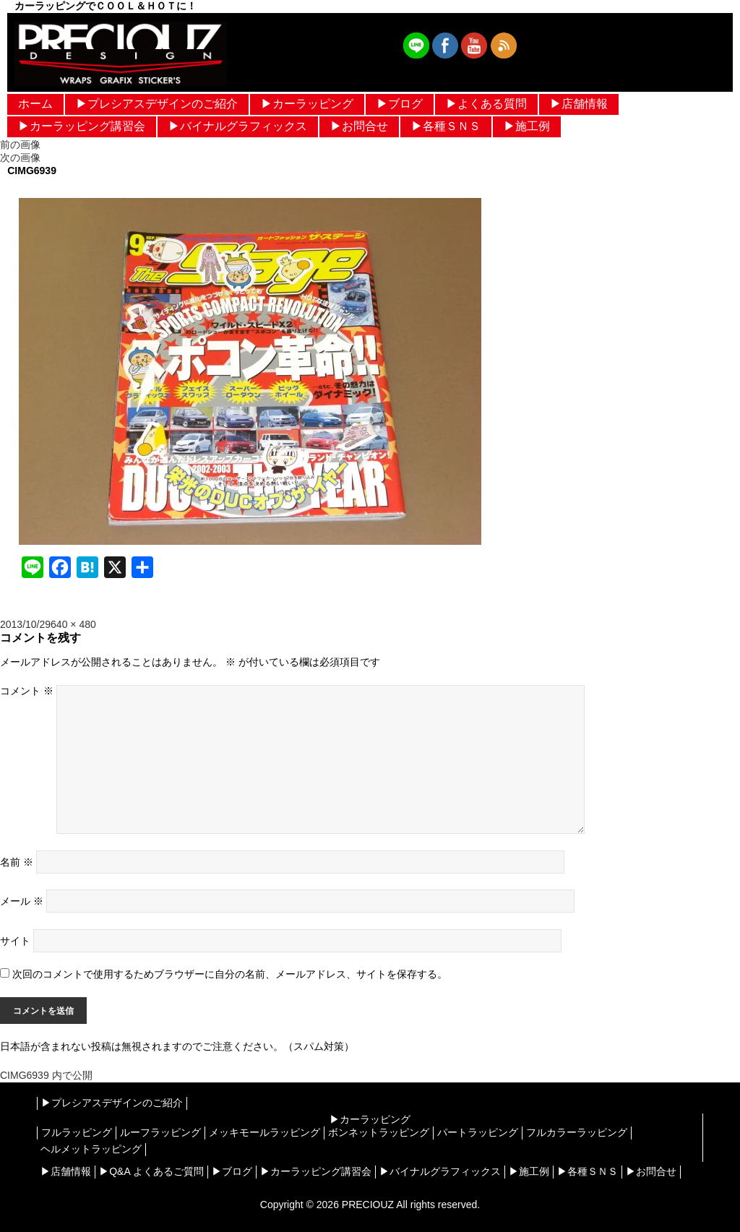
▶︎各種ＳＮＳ (446, 126)
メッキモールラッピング (264, 1132)
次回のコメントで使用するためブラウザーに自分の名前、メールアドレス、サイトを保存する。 (229, 974)
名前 (16, 862)
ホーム (35, 104)
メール (21, 901)
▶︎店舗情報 (579, 104)
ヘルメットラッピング (91, 1149)
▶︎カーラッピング (307, 104)
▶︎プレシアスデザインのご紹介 (157, 104)
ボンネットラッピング (378, 1132)
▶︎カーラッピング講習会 (81, 126)
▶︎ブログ (400, 104)
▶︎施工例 (527, 126)
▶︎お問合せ (359, 126)
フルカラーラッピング (576, 1132)
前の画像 (20, 144)
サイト (15, 941)
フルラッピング (76, 1132)
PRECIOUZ (368, 1204)
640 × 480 (73, 624)
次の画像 (20, 157)
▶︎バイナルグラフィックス (237, 126)
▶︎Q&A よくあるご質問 (151, 1171)
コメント (26, 691)
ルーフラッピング (160, 1132)
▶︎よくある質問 (486, 104)
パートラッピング (477, 1132)
